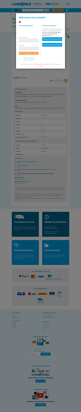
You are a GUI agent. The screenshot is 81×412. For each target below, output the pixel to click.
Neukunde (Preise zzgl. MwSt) (52, 39)
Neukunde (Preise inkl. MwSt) (52, 45)
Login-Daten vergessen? (28, 59)
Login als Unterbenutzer (28, 57)
